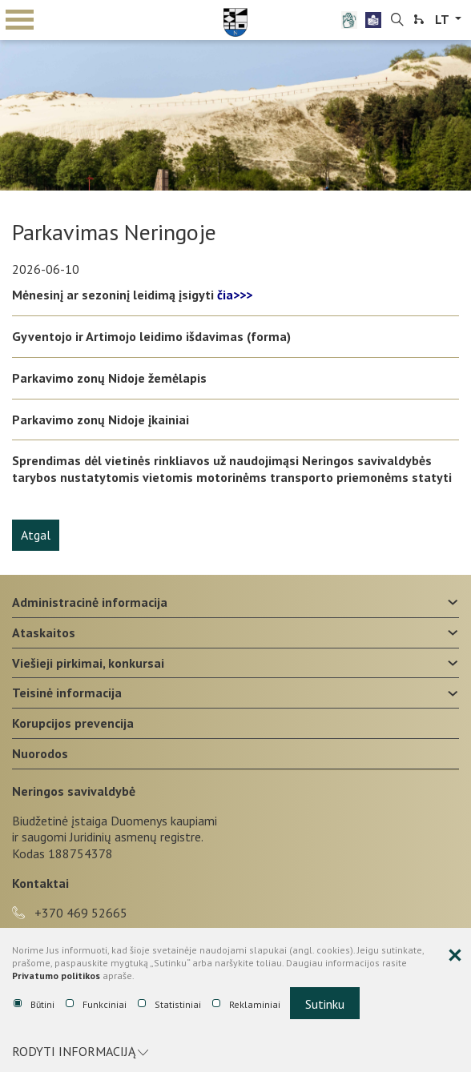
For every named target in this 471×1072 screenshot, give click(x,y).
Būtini (34, 1004)
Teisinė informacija (67, 693)
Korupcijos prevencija (73, 723)
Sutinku (324, 1004)
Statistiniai (169, 1004)
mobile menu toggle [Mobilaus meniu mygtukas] (20, 20)
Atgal (35, 535)
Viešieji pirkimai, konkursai (88, 663)
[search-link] (397, 20)
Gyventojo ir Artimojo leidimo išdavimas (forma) (151, 336)
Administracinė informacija (89, 602)
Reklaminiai (246, 1004)
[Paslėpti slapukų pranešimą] (455, 956)
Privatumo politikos (56, 976)
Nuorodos (40, 753)
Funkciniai (96, 1004)
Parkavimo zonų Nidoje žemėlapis (109, 378)
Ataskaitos (43, 632)
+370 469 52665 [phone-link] (69, 913)
